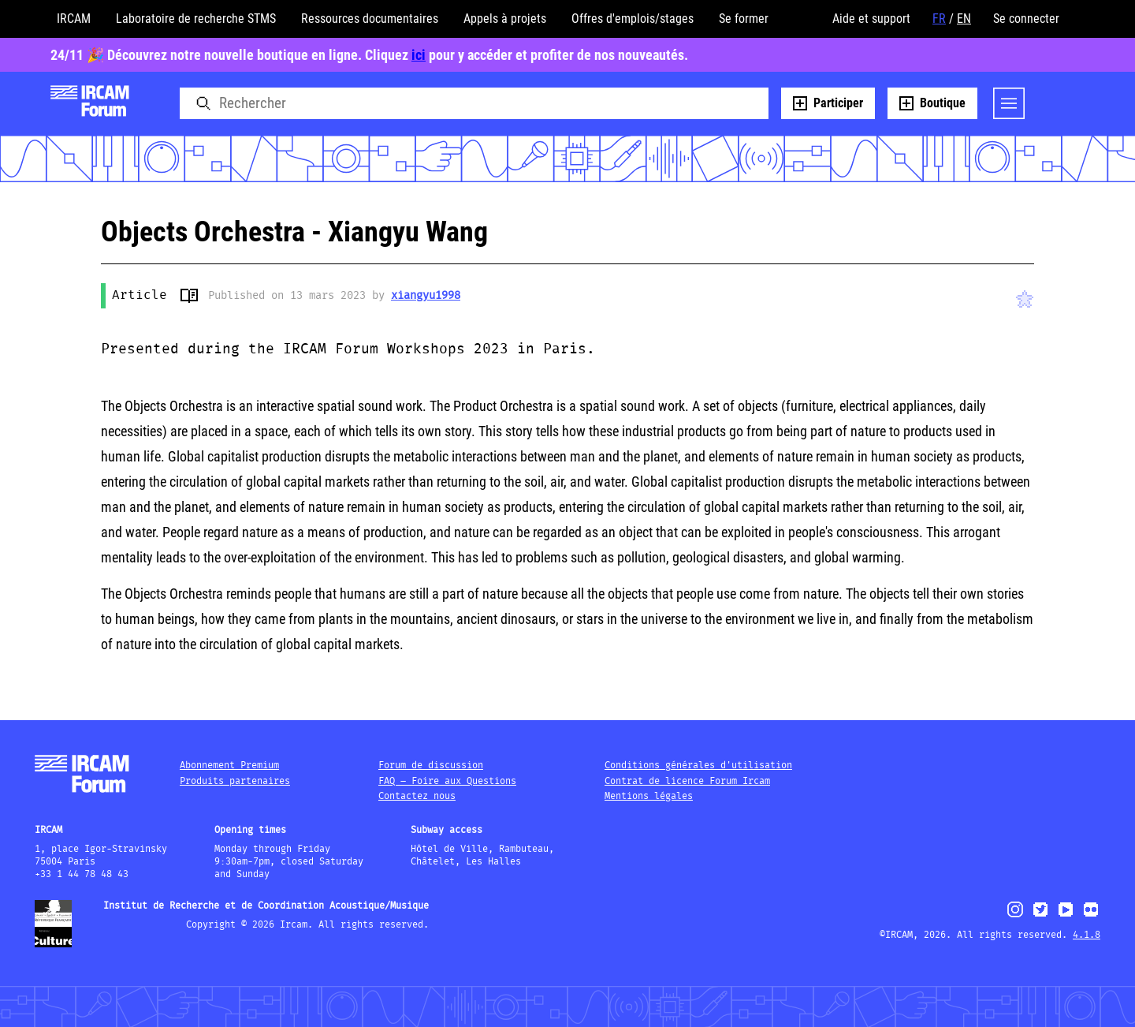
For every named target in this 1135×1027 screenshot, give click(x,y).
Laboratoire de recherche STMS (196, 18)
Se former (743, 18)
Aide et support (871, 18)
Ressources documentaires (369, 18)
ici (418, 55)
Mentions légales (649, 796)
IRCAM (74, 18)
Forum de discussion (430, 765)
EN (964, 18)
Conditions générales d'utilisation (698, 765)
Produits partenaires (235, 781)
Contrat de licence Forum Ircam (687, 781)
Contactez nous (417, 796)
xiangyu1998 (425, 295)
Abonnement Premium (229, 765)
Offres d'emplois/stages (632, 18)
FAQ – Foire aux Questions (447, 781)
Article (139, 295)
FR (939, 18)
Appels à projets (504, 18)
